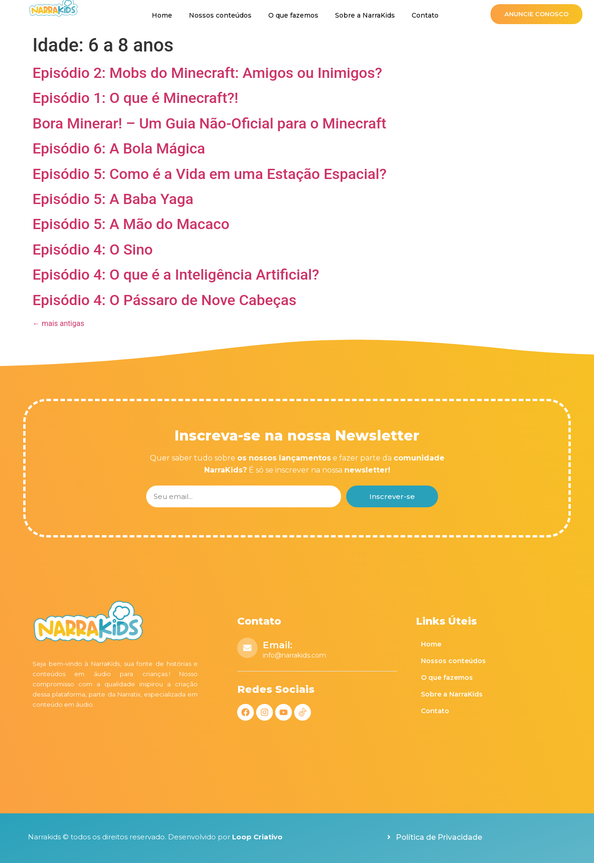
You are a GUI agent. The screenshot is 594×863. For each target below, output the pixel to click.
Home (162, 15)
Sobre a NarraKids (365, 15)
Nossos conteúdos (220, 15)
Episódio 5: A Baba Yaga (113, 199)
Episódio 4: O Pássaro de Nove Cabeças (164, 300)
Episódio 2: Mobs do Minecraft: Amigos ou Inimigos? (207, 73)
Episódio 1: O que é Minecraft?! (135, 98)
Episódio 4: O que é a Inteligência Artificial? (175, 274)
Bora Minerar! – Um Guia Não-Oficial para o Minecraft (209, 123)
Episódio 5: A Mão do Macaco (130, 224)
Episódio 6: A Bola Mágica (118, 148)
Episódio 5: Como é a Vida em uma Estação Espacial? (209, 174)
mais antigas (58, 323)
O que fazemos (293, 15)
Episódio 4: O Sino (92, 249)
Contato (425, 15)
